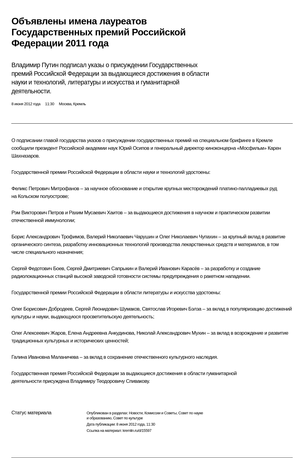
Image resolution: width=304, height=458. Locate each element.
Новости (135, 413)
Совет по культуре (128, 418)
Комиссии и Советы (160, 413)
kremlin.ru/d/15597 (137, 430)
